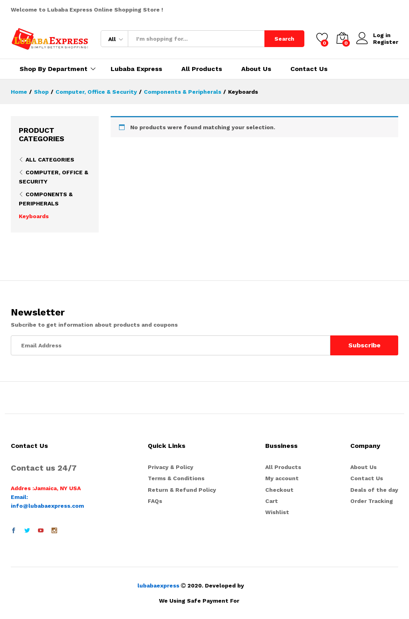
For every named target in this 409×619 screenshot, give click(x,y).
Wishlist (277, 512)
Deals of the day (374, 490)
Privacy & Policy (170, 467)
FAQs (155, 501)
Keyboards (34, 216)
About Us (256, 69)
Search (284, 38)
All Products (201, 69)
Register (385, 42)
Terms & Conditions (176, 478)
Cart (271, 501)
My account (282, 478)
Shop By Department (53, 69)
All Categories (50, 159)
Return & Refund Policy (182, 490)
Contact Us (309, 69)
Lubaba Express (136, 69)
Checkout (279, 490)
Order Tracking (371, 501)
